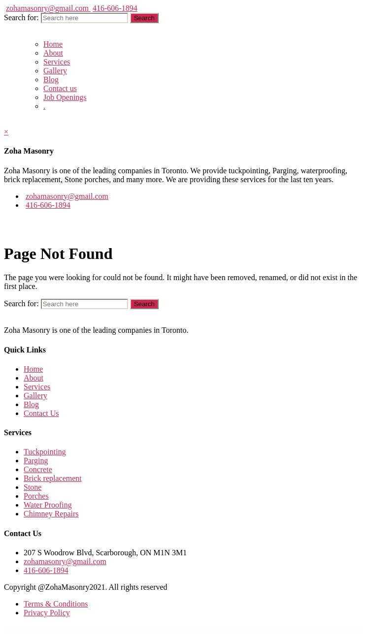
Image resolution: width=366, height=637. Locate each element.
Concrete (38, 469)
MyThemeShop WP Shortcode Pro (229, 630)
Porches (36, 496)
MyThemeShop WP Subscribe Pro (245, 630)
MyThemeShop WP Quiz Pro (183, 630)
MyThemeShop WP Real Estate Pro (198, 630)
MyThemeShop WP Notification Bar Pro (167, 630)
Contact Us (41, 413)
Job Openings (65, 97)
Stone (32, 487)
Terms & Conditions (56, 604)
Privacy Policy (47, 612)
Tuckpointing (45, 451)
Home (53, 44)
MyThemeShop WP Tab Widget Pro (261, 630)
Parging (36, 460)
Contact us (60, 88)
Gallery (55, 70)
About (53, 53)
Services (56, 62)
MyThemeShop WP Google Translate (149, 630)
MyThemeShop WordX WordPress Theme (114, 630)
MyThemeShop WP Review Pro (213, 630)
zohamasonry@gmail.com (48, 8)
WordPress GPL (101, 630)
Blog (51, 79)
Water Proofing (48, 505)
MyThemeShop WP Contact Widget (133, 630)
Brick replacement (53, 478)
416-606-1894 (115, 8)
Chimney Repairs (51, 514)
